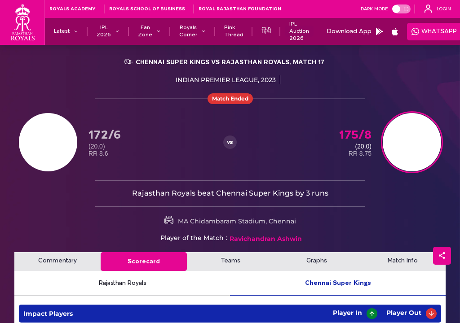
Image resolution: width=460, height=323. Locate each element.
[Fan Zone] (145, 31)
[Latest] (62, 31)
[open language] (438, 9)
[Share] (442, 256)
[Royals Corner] (188, 31)
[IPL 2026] (104, 31)
